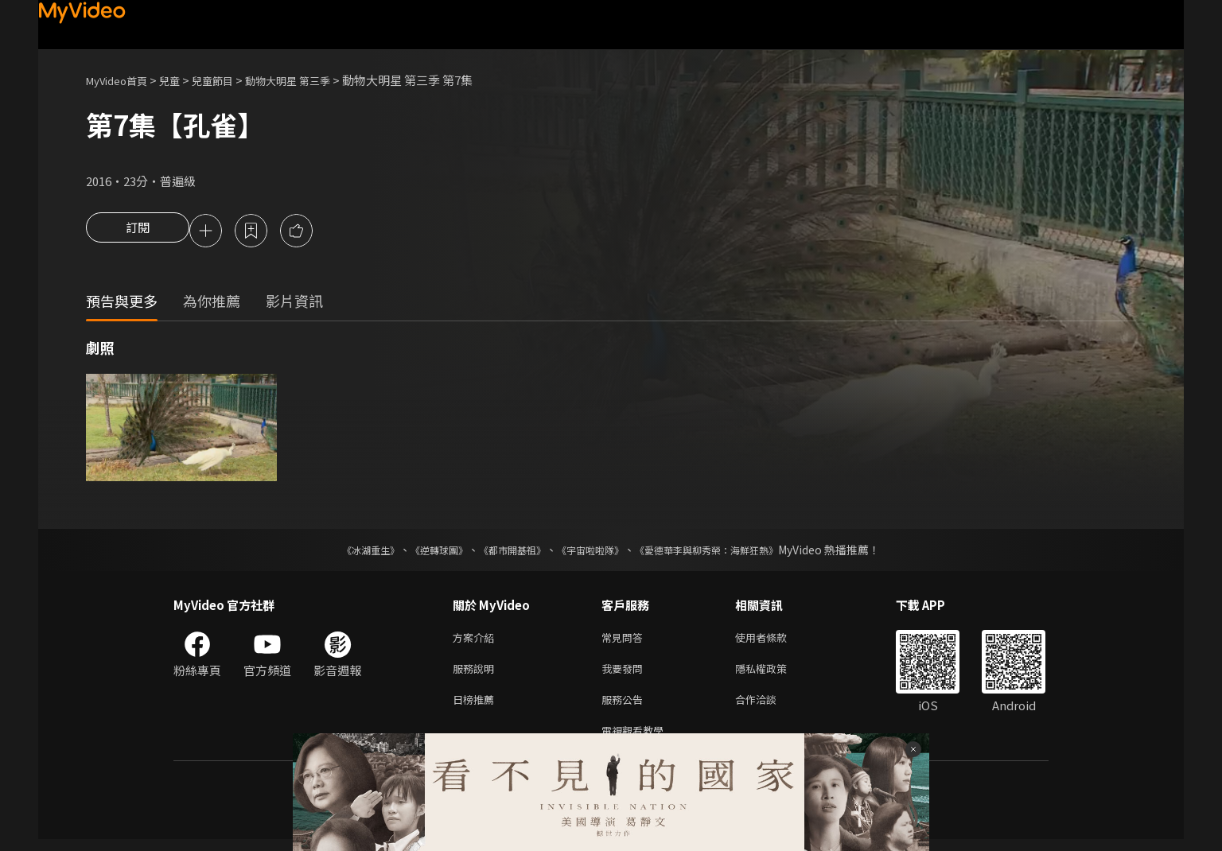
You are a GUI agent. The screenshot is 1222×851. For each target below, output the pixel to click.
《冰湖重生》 (342, 552)
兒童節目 (230, 80)
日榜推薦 (476, 707)
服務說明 (476, 674)
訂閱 (137, 232)
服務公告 (625, 707)
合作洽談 (768, 707)
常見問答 (625, 640)
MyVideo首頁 (122, 80)
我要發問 (625, 674)
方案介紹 (476, 640)
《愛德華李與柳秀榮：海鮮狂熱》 (727, 552)
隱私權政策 (774, 674)
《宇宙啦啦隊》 (593, 552)
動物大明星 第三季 (315, 80)
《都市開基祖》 (504, 552)
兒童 (182, 80)
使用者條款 (774, 640)
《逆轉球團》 (420, 552)
